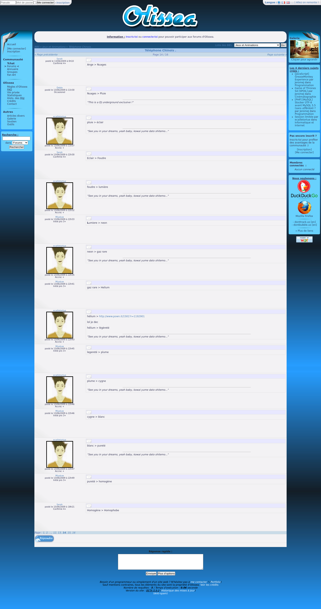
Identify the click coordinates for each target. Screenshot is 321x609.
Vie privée (13, 92)
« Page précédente (45, 54)
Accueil (11, 44)
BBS (36, 46)
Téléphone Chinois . (80, 46)
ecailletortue (59, 116)
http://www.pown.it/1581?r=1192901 (122, 316)
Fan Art (11, 74)
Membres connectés (297, 164)
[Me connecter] (16, 48)
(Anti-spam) (160, 596)
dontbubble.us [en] (305, 224)
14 (64, 532)
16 (73, 532)
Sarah (60, 59)
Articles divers (16, 115)
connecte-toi (150, 36)
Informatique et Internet (304, 124)
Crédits (11, 101)
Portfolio (215, 585)
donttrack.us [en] (305, 222)
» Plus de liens (304, 230)
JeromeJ (299, 82)
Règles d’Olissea (17, 86)
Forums (11, 66)
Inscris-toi (132, 36)
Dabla (60, 88)
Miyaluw (59, 217)
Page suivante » (277, 54)
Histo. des (15, 98)
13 (59, 532)
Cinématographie (305, 96)
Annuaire (12, 69)
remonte (312, 2)
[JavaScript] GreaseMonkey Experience (304, 76)
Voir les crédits (209, 587)
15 (68, 532)
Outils (10, 124)
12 (54, 532)
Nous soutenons (303, 178)
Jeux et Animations (54, 46)
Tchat (11, 63)
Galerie (11, 118)
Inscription (63, 2)
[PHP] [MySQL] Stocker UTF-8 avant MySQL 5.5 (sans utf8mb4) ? (305, 104)
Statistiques (14, 95)
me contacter (198, 585)
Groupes (12, 72)
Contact (12, 104)
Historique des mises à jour (178, 593)
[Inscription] (304, 149)
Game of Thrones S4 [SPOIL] (305, 89)
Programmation (304, 85)
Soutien (12, 121)
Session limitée (304, 116)
